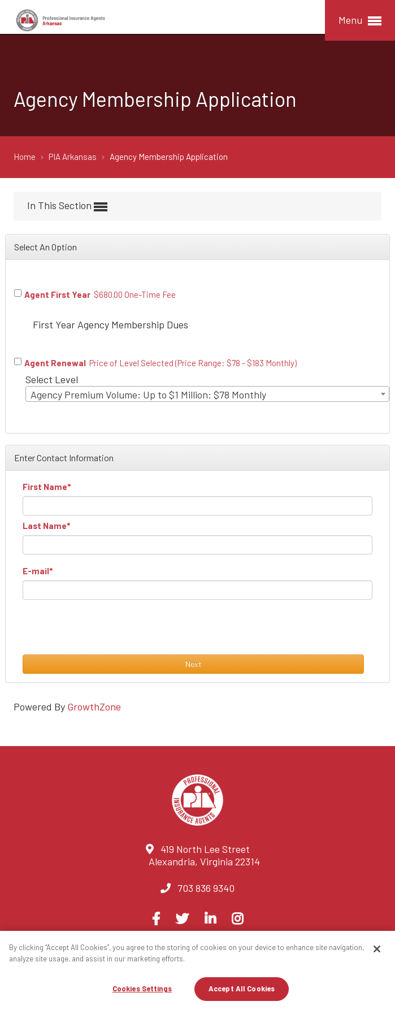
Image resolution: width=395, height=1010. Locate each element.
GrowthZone (94, 706)
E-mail (36, 571)
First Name (45, 487)
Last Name (45, 526)
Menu (359, 21)
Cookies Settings (142, 988)
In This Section (67, 206)
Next (193, 664)
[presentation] (108, 632)
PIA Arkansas (73, 156)
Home (25, 156)
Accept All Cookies (242, 988)
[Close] (376, 949)
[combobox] (207, 394)
